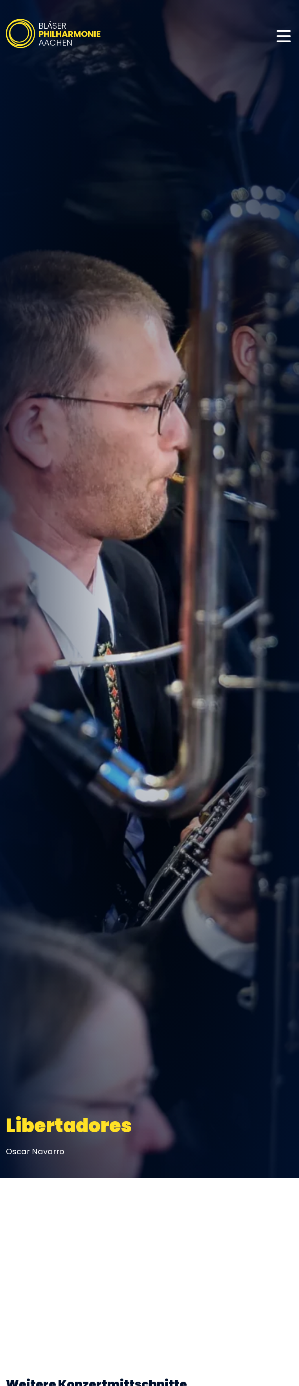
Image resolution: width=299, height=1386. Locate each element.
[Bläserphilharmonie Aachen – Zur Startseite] (54, 48)
